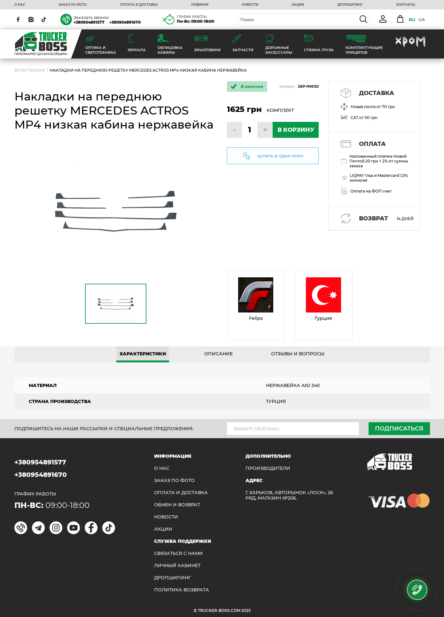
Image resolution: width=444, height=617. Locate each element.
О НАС (19, 5)
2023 (246, 610)
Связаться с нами (178, 553)
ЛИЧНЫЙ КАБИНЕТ (177, 565)
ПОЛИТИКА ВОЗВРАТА (181, 590)
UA (421, 19)
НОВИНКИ (199, 5)
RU (412, 19)
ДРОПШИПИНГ (350, 5)
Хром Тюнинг (30, 70)
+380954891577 (89, 22)
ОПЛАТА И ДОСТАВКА (139, 5)
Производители (267, 468)
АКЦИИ (298, 5)
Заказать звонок (91, 17)
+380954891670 (125, 22)
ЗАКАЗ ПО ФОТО (72, 5)
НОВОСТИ (250, 5)
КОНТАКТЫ (405, 5)
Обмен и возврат (177, 505)
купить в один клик (280, 156)
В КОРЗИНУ (295, 129)
